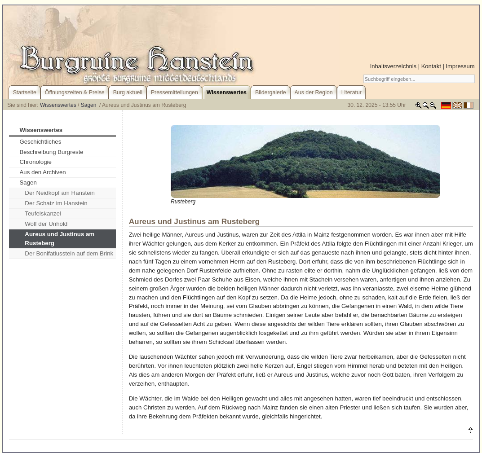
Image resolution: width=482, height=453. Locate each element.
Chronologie (35, 161)
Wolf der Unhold (46, 223)
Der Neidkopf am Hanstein (60, 192)
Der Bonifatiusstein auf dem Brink (69, 253)
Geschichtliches (40, 141)
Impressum (460, 66)
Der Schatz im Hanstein (56, 203)
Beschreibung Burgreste (51, 152)
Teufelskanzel (43, 213)
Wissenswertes (58, 105)
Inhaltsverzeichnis (393, 66)
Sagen (89, 105)
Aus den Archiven (42, 172)
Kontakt (431, 66)
